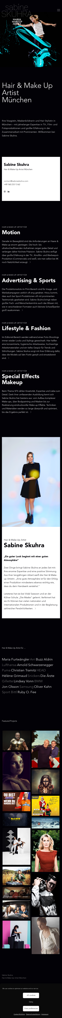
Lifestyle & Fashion (26, 328)
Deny (31, 1002)
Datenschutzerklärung (33, 1014)
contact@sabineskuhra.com (16, 181)
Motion (11, 233)
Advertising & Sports (28, 281)
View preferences (31, 1008)
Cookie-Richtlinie (19, 1014)
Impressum (44, 1014)
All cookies (31, 995)
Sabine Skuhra (17, 14)
